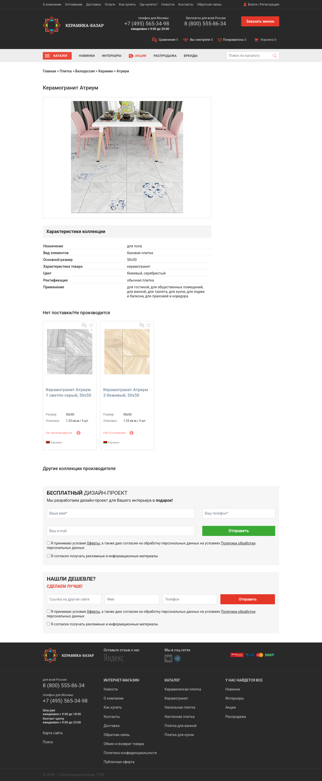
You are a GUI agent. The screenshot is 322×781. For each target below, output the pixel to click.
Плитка (66, 71)
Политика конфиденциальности (130, 753)
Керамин (105, 71)
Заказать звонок (260, 21)
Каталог (60, 56)
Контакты (185, 4)
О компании (52, 4)
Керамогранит (176, 698)
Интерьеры (111, 56)
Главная (49, 71)
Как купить (127, 4)
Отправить (238, 530)
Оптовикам (73, 4)
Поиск (48, 742)
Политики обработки (238, 543)
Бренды (190, 56)
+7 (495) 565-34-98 (146, 24)
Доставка (93, 4)
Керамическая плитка (183, 689)
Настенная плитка (180, 717)
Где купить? (148, 4)
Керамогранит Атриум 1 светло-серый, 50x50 (68, 392)
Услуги (110, 4)
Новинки (87, 56)
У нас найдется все (243, 680)
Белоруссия (85, 71)
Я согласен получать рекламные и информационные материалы (104, 556)
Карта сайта (53, 733)
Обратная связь (209, 4)
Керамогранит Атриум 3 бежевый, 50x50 (125, 392)
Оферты (93, 543)
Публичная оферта (119, 762)
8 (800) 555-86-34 (205, 24)
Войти (252, 4)
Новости (167, 4)
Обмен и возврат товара (124, 744)
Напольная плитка (180, 707)
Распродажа (165, 56)
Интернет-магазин (121, 680)
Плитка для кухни (179, 735)
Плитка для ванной (180, 726)
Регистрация (269, 4)
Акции (140, 56)
